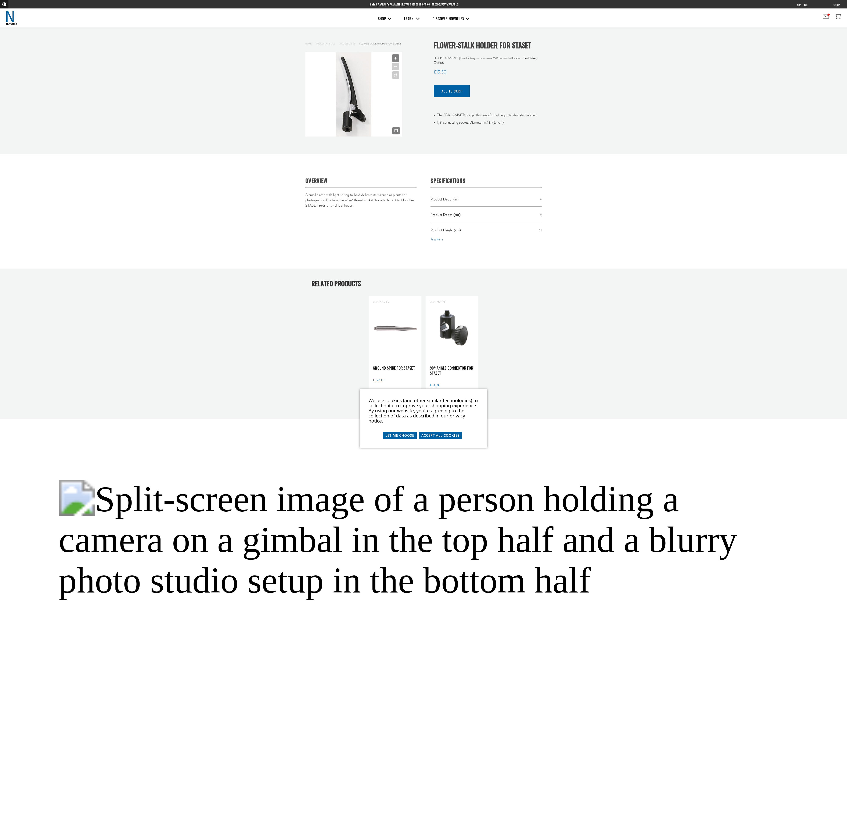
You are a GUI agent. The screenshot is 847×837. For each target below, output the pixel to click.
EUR (806, 4)
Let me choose (399, 435)
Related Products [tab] (336, 283)
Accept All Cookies (440, 435)
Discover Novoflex (450, 18)
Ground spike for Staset (394, 367)
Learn (412, 18)
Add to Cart (451, 91)
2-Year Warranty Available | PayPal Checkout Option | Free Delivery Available (414, 4)
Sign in (836, 4)
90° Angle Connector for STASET (451, 370)
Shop (384, 18)
